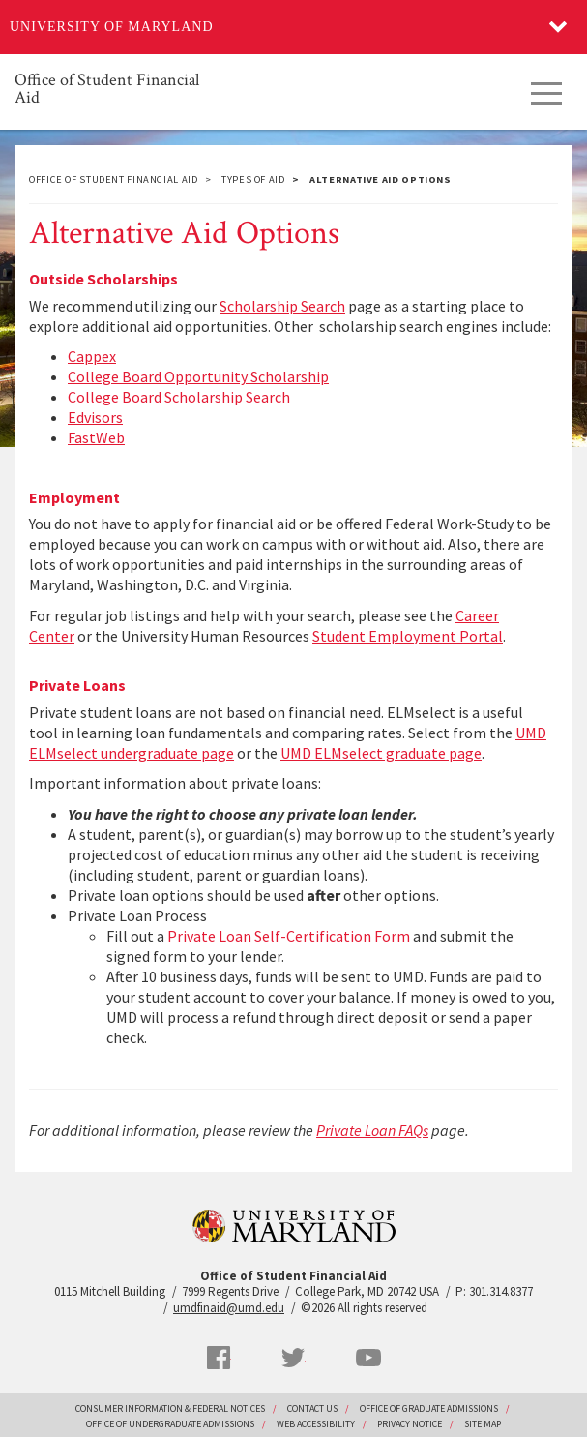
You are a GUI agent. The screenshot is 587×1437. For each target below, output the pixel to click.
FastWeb (96, 437)
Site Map (482, 1424)
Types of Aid (253, 179)
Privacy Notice (409, 1424)
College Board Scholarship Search (179, 396)
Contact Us (312, 1408)
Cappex (92, 356)
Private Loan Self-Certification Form (288, 935)
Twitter (293, 1357)
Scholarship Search (282, 305)
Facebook (218, 1357)
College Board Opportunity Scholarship (198, 376)
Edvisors (95, 417)
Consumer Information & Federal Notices (170, 1408)
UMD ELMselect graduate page (381, 753)
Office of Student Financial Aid (107, 87)
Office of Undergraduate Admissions (170, 1424)
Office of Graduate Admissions (429, 1408)
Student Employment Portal (407, 635)
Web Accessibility (316, 1424)
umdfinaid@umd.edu (228, 1308)
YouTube (368, 1357)
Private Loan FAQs (372, 1130)
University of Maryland (112, 26)
